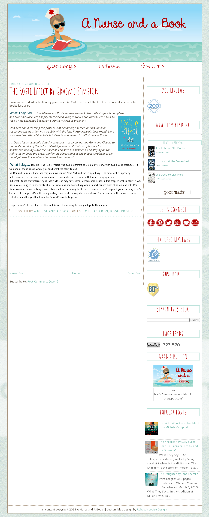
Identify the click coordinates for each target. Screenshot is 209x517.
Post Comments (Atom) (42, 281)
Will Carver (163, 165)
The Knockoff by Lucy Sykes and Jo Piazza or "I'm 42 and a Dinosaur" (178, 446)
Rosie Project (122, 211)
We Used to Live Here (169, 174)
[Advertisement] (35, 245)
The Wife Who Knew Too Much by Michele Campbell (179, 425)
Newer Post (17, 273)
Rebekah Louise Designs (152, 509)
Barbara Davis (163, 152)
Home (76, 273)
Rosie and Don (95, 211)
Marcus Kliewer (164, 179)
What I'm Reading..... (174, 143)
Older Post (134, 273)
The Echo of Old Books (170, 148)
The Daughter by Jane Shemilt (178, 474)
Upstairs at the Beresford (172, 161)
